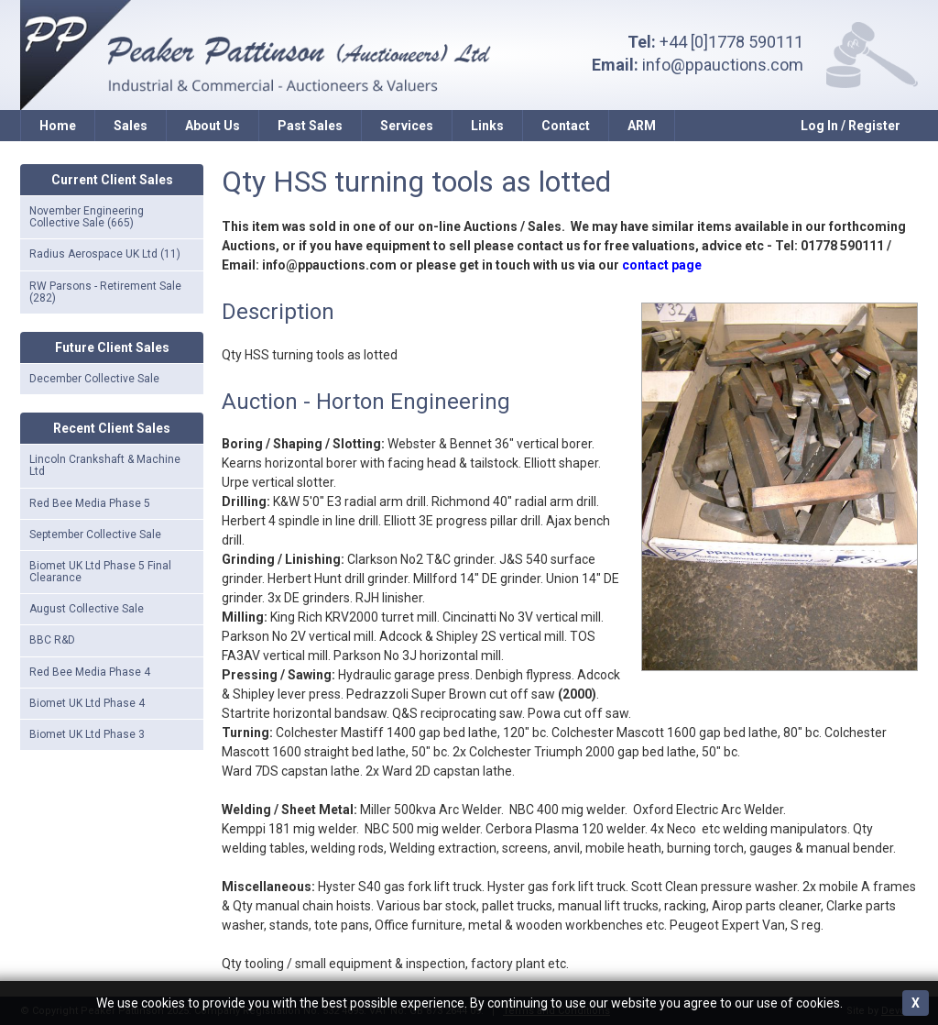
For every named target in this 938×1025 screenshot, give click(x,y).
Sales (130, 125)
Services (406, 125)
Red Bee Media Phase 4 (89, 672)
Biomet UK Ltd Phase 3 (87, 734)
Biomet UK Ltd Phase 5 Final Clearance (100, 571)
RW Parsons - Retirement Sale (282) (105, 292)
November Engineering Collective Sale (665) (86, 216)
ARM (641, 125)
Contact (565, 125)
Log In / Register (850, 125)
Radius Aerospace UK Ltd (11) (104, 254)
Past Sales (310, 125)
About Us (212, 125)
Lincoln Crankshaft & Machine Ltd (104, 465)
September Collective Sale (95, 534)
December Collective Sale (94, 378)
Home (57, 125)
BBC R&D (52, 640)
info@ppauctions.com (722, 64)
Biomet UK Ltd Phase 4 (87, 703)
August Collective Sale (86, 608)
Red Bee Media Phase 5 (89, 503)
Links (487, 125)
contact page (662, 265)
